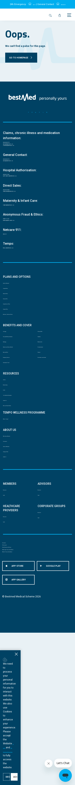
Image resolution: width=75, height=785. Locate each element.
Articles (7, 461)
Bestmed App (10, 469)
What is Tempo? (12, 518)
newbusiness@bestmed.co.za (24, 216)
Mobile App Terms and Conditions (21, 694)
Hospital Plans (11, 327)
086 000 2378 (13, 144)
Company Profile (12, 562)
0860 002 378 (65, 4)
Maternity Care (46, 404)
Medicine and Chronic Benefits (15, 414)
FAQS (6, 477)
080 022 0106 (13, 190)
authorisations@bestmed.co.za (24, 196)
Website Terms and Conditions (19, 702)
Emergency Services (14, 433)
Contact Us (9, 493)
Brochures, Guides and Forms (20, 368)
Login (6, 614)
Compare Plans (11, 360)
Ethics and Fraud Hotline (17, 501)
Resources (9, 606)
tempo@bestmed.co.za (19, 283)
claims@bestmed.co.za (19, 149)
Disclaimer (8, 671)
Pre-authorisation (47, 412)
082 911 (30, 4)
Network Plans (11, 335)
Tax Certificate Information (18, 485)
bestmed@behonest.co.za (21, 252)
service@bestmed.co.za (20, 175)
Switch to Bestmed (13, 319)
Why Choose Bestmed (15, 538)
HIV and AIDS (45, 388)
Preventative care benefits (52, 428)
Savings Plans (11, 344)
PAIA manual (9, 679)
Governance (10, 546)
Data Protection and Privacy (17, 687)
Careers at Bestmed (14, 554)
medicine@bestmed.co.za (21, 155)
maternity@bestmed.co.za (21, 231)
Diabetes (43, 396)
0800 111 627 (13, 247)
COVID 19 (8, 570)
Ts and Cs (38, 759)
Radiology (8, 404)
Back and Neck (11, 425)
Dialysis (42, 420)
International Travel (14, 441)
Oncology (8, 388)
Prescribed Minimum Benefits (19, 396)
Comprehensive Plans (15, 352)
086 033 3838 (13, 211)
